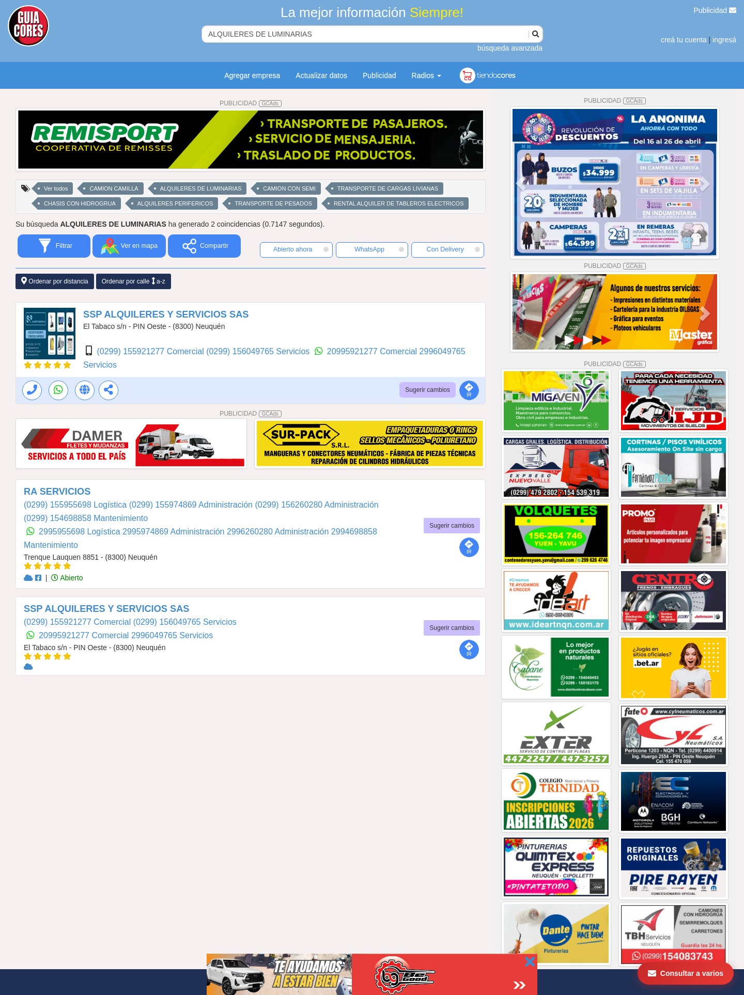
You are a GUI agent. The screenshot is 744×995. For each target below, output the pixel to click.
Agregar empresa (252, 75)
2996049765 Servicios (172, 635)
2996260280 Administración (279, 531)
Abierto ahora (301, 249)
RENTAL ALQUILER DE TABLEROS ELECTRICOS (398, 203)
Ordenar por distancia (54, 281)
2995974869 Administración (174, 531)
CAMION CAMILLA (113, 188)
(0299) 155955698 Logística (76, 504)
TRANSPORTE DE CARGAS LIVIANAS (387, 188)
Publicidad (715, 10)
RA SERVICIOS (57, 491)
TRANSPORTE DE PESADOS (273, 203)
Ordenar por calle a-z (133, 281)
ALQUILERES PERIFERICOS (175, 203)
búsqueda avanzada (509, 48)
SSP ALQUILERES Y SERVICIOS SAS (166, 314)
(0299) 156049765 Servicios (259, 351)
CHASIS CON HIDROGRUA (80, 203)
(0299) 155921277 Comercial (151, 351)
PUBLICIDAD (251, 103)
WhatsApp (379, 249)
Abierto (67, 578)
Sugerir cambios (427, 389)
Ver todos (56, 188)
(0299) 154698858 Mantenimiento (86, 518)
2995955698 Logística (80, 531)
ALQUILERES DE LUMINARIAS (201, 188)
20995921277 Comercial (373, 351)
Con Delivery (453, 249)
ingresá (724, 40)
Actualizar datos (321, 75)
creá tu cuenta (684, 40)
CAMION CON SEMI (289, 188)
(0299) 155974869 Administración (192, 504)
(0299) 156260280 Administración (316, 504)
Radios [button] (426, 75)
